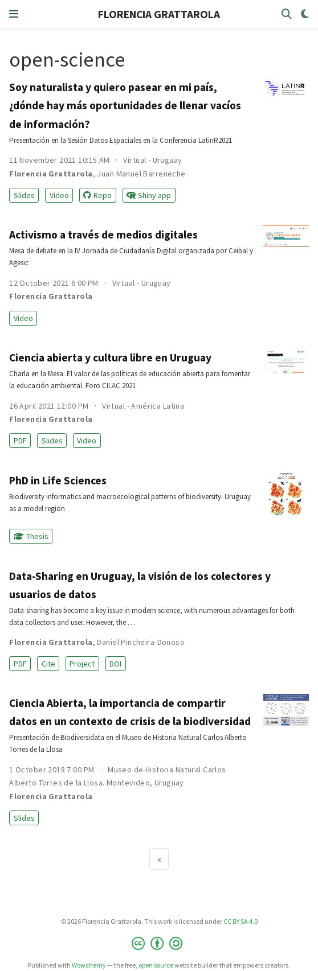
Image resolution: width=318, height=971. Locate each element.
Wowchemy (89, 965)
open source (155, 965)
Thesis (31, 536)
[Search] (287, 14)
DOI (115, 664)
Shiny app (149, 195)
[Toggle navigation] (13, 14)
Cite (48, 664)
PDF (20, 440)
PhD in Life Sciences (58, 480)
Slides (24, 195)
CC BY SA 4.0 (240, 921)
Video (59, 195)
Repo (97, 195)
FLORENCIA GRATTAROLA (159, 14)
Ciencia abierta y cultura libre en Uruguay (110, 357)
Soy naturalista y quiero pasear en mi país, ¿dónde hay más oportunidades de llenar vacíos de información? (125, 105)
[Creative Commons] (159, 943)
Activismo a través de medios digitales (103, 234)
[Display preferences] (305, 14)
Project (82, 664)
